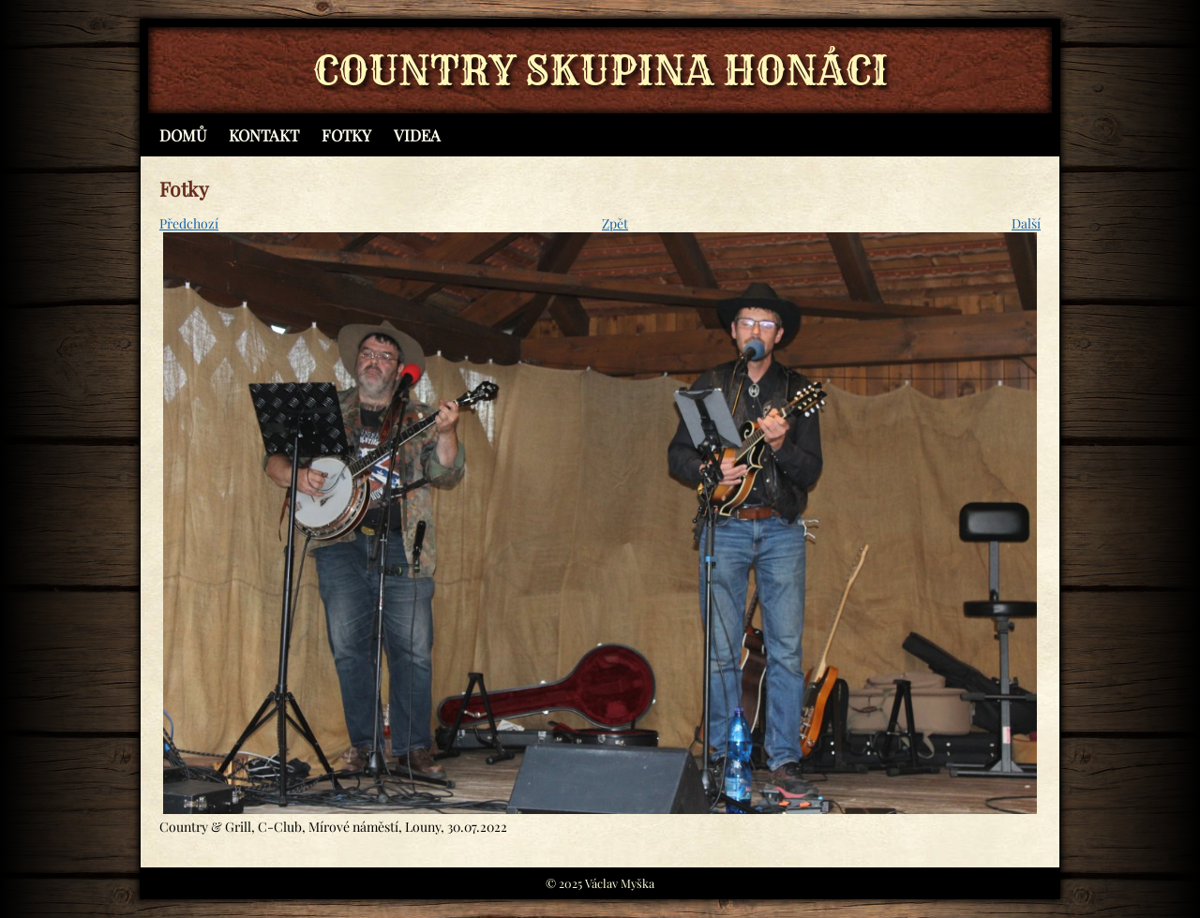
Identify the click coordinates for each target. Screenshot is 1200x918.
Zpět (615, 223)
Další (1026, 223)
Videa (417, 135)
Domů (182, 135)
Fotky (346, 135)
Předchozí (188, 223)
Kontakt (264, 135)
